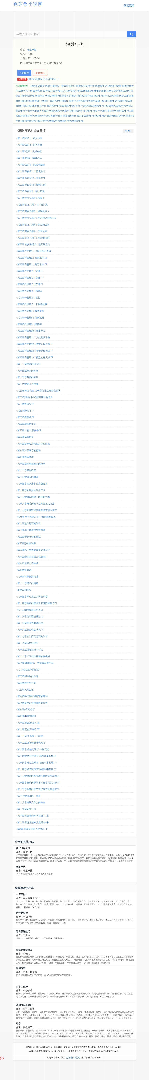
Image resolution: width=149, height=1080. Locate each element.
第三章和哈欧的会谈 (27, 676)
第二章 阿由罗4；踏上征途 (31, 191)
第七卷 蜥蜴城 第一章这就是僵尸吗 (35, 663)
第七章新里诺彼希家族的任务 (32, 703)
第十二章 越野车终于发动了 (31, 742)
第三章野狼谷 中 (25, 410)
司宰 (18, 1023)
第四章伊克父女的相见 (29, 536)
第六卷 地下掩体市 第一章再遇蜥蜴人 (36, 517)
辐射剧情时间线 (53, 95)
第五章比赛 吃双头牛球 (29, 430)
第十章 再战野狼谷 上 (28, 722)
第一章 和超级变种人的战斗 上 (33, 815)
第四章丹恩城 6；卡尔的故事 (32, 304)
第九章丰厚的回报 (26, 716)
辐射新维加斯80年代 (115, 105)
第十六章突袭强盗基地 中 (30, 623)
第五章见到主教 (25, 689)
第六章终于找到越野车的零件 (32, 696)
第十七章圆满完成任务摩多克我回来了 (37, 510)
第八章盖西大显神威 (27, 563)
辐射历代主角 (73, 91)
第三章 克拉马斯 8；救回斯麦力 (33, 244)
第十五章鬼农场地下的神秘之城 (33, 497)
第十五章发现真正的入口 (30, 610)
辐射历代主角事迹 (30, 100)
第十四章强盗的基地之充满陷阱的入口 (37, 603)
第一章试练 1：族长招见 (30, 138)
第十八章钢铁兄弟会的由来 (31, 802)
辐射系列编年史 (109, 100)
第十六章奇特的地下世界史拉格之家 (36, 503)
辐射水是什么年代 (37, 105)
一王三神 (20, 894)
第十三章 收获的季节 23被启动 (33, 749)
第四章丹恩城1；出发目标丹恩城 (34, 251)
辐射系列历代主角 (85, 86)
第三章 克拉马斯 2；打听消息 (32, 204)
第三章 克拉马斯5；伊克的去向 (33, 224)
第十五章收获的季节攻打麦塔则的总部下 (38, 789)
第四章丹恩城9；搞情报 (29, 324)
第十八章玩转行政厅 (27, 643)
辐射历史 (47, 91)
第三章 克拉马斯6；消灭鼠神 (32, 231)
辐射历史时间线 (115, 91)
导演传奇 (20, 968)
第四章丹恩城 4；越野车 (30, 291)
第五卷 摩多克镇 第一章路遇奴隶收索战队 (38, 390)
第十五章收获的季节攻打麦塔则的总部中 (38, 782)
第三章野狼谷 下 (25, 417)
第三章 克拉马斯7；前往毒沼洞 (33, 237)
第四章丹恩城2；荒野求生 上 (32, 257)
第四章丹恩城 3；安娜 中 (30, 277)
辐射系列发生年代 (70, 105)
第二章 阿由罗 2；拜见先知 (31, 178)
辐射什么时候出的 (78, 100)
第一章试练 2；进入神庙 (30, 144)
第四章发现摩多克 (26, 424)
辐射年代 (20, 866)
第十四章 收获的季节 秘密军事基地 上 (37, 756)
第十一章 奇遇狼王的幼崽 (30, 736)
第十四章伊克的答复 (27, 370)
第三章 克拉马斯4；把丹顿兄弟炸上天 (37, 218)
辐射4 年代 (66, 120)
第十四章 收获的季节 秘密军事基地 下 (37, 769)
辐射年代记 (100, 115)
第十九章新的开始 (26, 809)
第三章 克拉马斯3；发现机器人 (33, 211)
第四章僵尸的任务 (26, 683)
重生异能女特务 (24, 949)
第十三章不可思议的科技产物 (32, 596)
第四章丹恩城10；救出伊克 (31, 330)
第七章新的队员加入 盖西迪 (31, 556)
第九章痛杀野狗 (25, 457)
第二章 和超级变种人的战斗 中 (33, 822)
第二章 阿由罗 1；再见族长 (31, 171)
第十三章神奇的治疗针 (29, 364)
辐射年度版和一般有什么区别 (60, 86)
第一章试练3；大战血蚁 (29, 151)
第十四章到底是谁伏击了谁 (31, 490)
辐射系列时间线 (85, 95)
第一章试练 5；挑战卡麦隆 (31, 164)
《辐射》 (44, 100)
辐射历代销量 (114, 86)
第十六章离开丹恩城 (27, 384)
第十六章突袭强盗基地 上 (30, 616)
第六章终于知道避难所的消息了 (33, 550)
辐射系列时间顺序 (59, 100)
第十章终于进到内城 (27, 576)
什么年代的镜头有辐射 (37, 110)
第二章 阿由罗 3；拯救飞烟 (31, 184)
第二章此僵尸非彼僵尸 (29, 669)
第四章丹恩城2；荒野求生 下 (32, 264)
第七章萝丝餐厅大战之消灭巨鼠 (33, 443)
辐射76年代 (43, 120)
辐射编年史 (101, 86)
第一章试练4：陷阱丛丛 (29, 158)
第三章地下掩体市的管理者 (31, 530)
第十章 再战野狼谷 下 (28, 729)
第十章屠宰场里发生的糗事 (31, 463)
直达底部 (40, 73)
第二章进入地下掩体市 (29, 523)
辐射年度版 (94, 100)
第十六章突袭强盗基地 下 (30, 629)
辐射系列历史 (69, 95)
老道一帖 (31, 49)
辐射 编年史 (59, 91)
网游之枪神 (22, 913)
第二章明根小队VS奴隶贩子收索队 (35, 397)
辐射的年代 (29, 115)
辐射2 (80, 115)
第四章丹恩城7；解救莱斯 (30, 311)
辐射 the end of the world (93, 91)
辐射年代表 (91, 110)
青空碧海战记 (23, 931)
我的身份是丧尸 (24, 1005)
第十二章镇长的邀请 (27, 477)
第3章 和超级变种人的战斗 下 (44, 79)
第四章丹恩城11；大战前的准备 (33, 337)
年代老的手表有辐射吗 (109, 110)
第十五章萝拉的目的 (27, 377)
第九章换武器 (24, 570)
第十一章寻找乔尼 (26, 470)
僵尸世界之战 (23, 848)
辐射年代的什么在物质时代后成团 (111, 95)
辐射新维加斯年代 (116, 115)
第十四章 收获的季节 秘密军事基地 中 (37, 762)
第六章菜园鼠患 (25, 437)
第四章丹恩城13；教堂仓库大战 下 (35, 357)
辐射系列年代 (54, 105)
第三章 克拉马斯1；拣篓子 (31, 198)
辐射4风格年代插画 (59, 110)
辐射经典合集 (28, 95)
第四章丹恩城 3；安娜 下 (30, 284)
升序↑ (128, 131)
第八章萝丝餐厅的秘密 (29, 450)
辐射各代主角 (25, 91)
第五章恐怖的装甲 (26, 543)
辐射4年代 (88, 115)
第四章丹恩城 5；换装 (28, 297)
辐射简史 (40, 95)
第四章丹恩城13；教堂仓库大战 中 (35, 350)
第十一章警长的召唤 (27, 583)
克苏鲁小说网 (73, 1057)
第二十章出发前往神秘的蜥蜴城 (33, 656)
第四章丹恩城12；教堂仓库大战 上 (35, 344)
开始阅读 (24, 73)
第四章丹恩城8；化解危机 (30, 317)
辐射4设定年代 (77, 110)
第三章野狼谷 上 (25, 404)
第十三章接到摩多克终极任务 (32, 483)
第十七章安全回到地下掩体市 (32, 636)
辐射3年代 (77, 120)
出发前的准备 (24, 590)
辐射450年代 (69, 115)
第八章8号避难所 (26, 709)
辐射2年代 (54, 120)
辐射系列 (37, 91)
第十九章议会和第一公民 (30, 649)
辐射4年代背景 (28, 120)
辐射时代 (122, 100)
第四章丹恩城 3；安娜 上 (30, 271)
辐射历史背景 (38, 86)
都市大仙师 (22, 986)
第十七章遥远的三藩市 (29, 796)
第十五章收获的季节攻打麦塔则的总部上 (38, 776)
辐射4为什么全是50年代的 (48, 115)
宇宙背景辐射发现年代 (92, 105)
